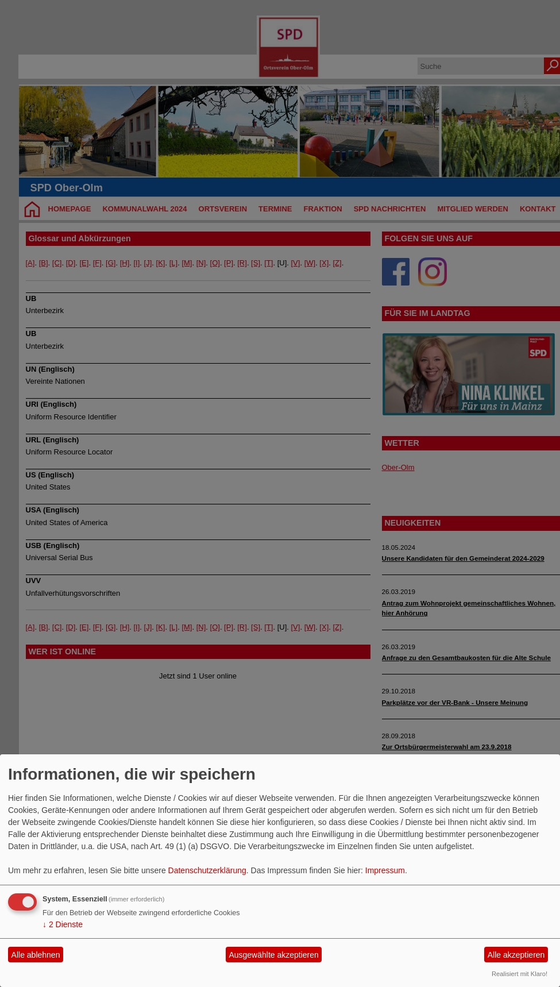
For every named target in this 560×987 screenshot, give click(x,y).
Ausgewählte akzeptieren (273, 954)
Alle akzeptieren (516, 954)
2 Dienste (63, 924)
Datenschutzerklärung (207, 870)
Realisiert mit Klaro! (519, 973)
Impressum (385, 870)
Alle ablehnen (35, 954)
